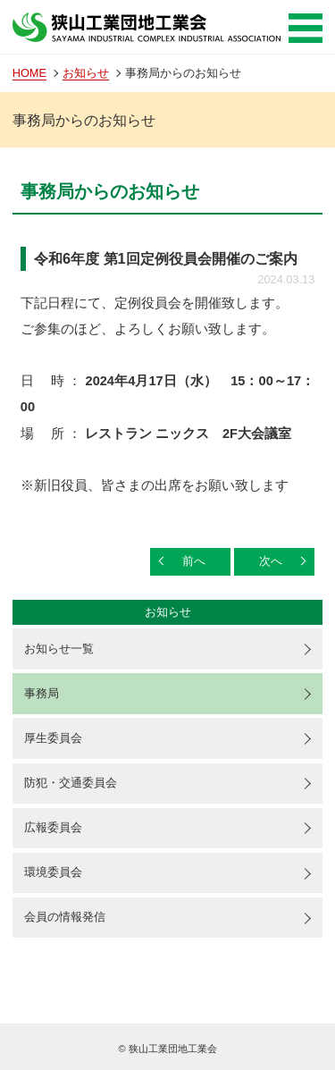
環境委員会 (53, 872)
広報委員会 (53, 827)
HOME (29, 73)
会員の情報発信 (64, 916)
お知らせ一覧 (59, 648)
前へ (193, 561)
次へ (270, 561)
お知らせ (86, 73)
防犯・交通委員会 (70, 782)
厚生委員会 (53, 738)
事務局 (41, 693)
